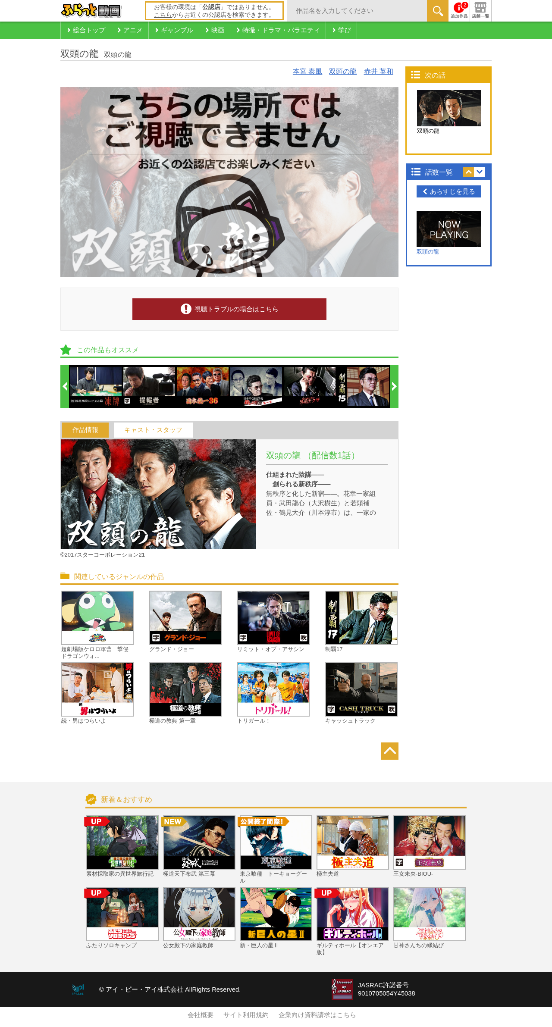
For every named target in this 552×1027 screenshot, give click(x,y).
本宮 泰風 (307, 71)
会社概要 (200, 1014)
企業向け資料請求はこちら (317, 1014)
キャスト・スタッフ (153, 429)
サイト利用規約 (246, 1014)
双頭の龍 (343, 71)
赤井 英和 (378, 71)
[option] (96, 386)
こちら (163, 14)
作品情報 (85, 429)
